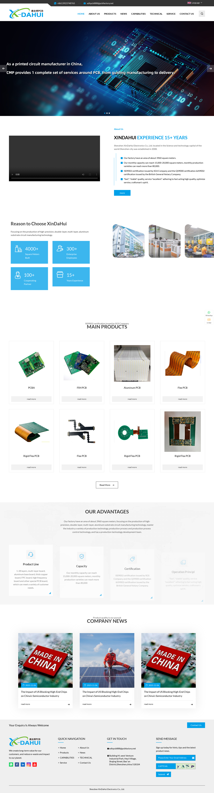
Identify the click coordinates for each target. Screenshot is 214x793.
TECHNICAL (156, 13)
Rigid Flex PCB (31, 455)
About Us (94, 13)
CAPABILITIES (138, 13)
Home (81, 13)
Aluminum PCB (132, 387)
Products (110, 13)
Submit (163, 774)
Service (171, 13)
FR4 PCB (82, 387)
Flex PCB (183, 387)
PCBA (31, 387)
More (122, 193)
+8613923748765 (66, 3)
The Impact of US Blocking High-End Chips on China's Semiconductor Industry (44, 693)
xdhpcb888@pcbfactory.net (98, 3)
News (123, 13)
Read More (31, 399)
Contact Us (187, 13)
